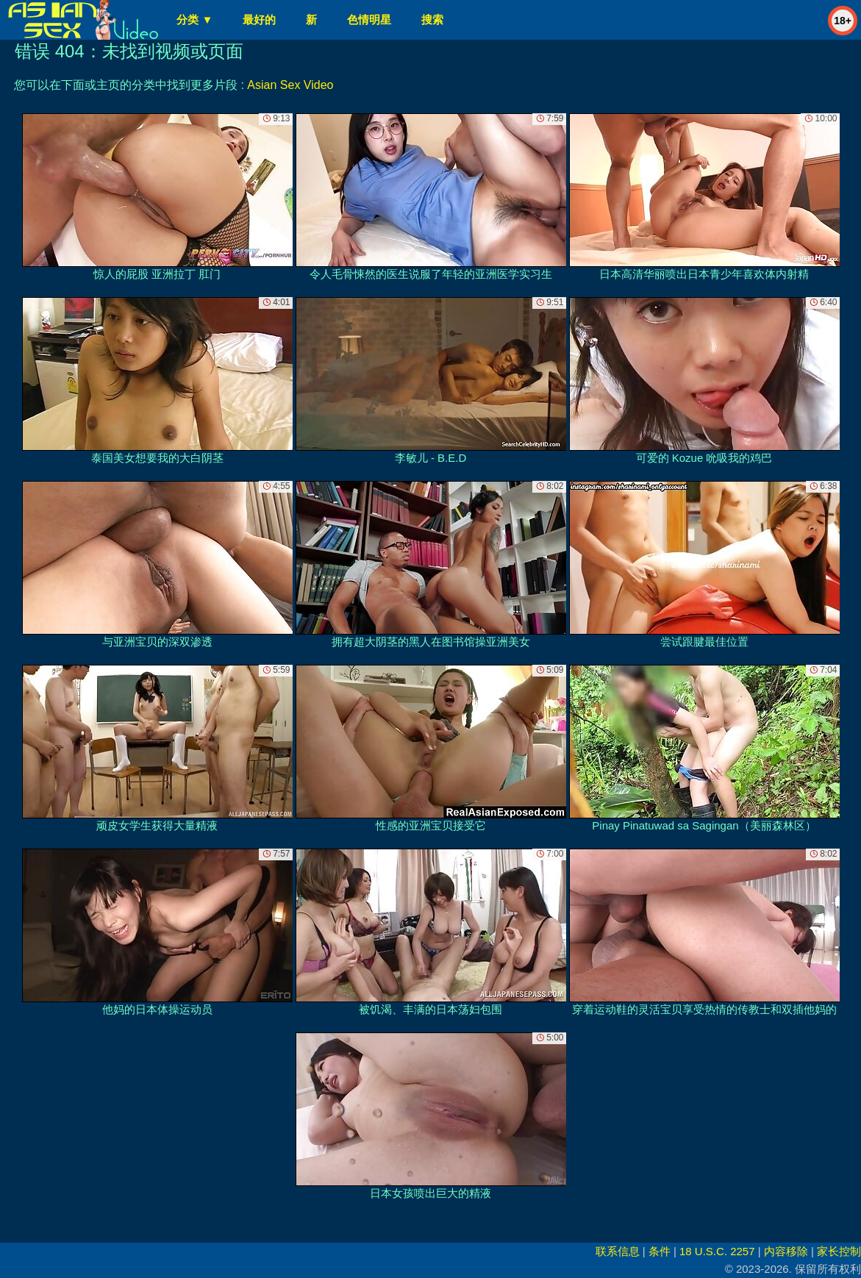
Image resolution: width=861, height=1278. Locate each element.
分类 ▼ (194, 19)
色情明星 (369, 19)
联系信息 (618, 1251)
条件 (660, 1251)
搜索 (432, 19)
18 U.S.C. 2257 (717, 1251)
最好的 (259, 19)
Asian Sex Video (290, 85)
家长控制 (839, 1251)
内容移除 (786, 1251)
